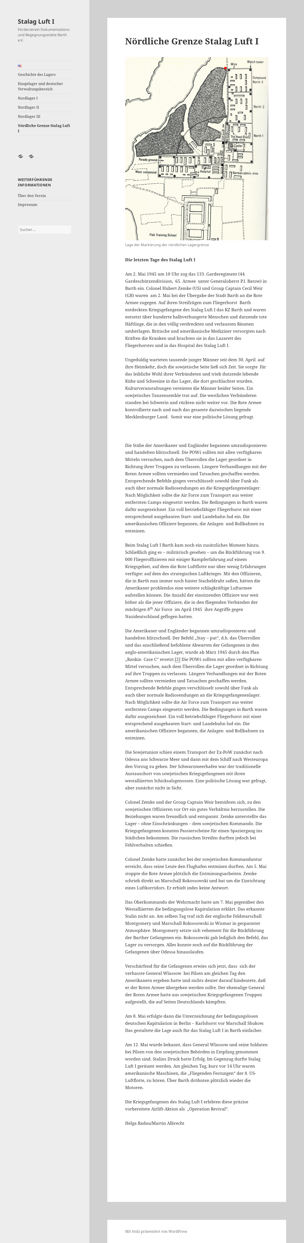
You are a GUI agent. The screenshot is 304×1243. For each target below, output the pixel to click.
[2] (177, 659)
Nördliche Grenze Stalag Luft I (44, 128)
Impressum (27, 204)
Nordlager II (28, 107)
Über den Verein (32, 195)
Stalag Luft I (36, 21)
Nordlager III (29, 116)
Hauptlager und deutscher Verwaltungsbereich (40, 86)
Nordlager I (28, 98)
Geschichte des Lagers (37, 74)
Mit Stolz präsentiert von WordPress (156, 1231)
